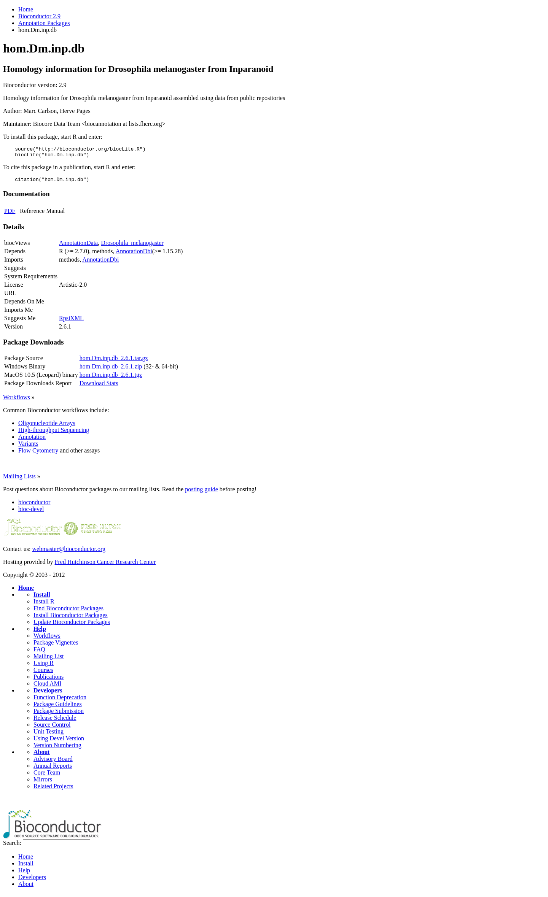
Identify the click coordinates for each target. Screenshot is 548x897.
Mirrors (42, 783)
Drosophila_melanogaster (132, 246)
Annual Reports (52, 769)
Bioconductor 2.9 (39, 16)
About (41, 755)
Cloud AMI (47, 687)
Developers (47, 694)
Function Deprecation (59, 700)
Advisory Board (53, 762)
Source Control (51, 728)
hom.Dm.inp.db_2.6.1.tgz (111, 378)
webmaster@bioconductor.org (68, 552)
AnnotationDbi (134, 254)
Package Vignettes (55, 646)
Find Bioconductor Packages (68, 611)
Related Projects (53, 789)
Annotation (32, 440)
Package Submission (58, 714)
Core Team (46, 776)
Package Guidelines (57, 707)
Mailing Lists (19, 479)
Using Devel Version (58, 741)
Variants (28, 447)
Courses (43, 673)
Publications (48, 680)
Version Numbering (57, 748)
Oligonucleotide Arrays (46, 426)
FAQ (39, 652)
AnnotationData (78, 246)
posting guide (201, 492)
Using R (43, 666)
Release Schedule (54, 721)
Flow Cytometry (38, 454)
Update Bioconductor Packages (71, 625)
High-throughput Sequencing (53, 433)
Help (39, 632)
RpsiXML (71, 321)
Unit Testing (48, 735)
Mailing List (48, 659)
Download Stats (99, 386)
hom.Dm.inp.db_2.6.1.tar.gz (114, 361)
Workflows (16, 400)
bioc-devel (31, 512)
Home (25, 9)
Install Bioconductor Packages (70, 618)
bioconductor (34, 505)
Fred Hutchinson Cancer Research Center (105, 565)
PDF (9, 214)
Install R (43, 605)
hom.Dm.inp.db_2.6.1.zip (111, 370)
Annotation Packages (44, 23)
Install (41, 598)
